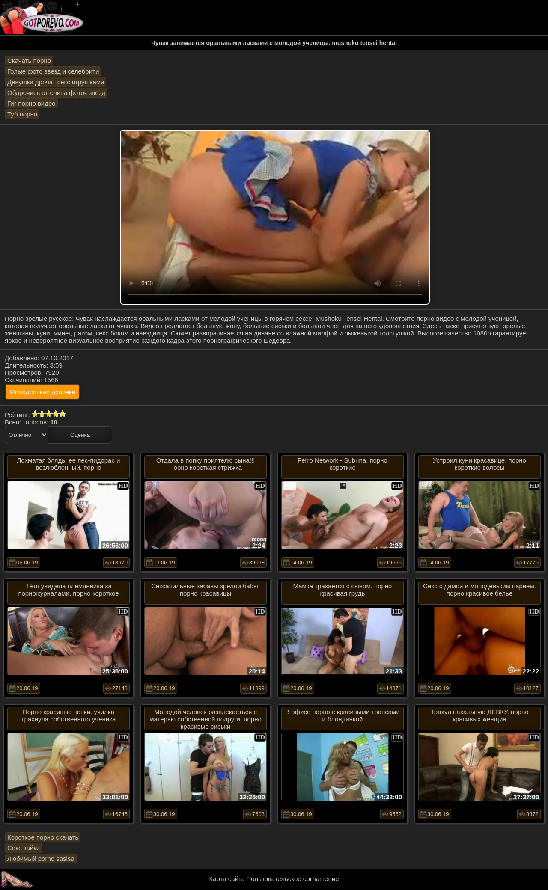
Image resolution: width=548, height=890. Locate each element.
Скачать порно (29, 60)
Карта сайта (227, 878)
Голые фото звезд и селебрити (53, 71)
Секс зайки (23, 847)
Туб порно (22, 114)
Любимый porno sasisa (40, 858)
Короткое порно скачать (42, 837)
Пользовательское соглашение (292, 878)
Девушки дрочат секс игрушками (55, 82)
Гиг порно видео (31, 103)
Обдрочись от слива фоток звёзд (56, 92)
